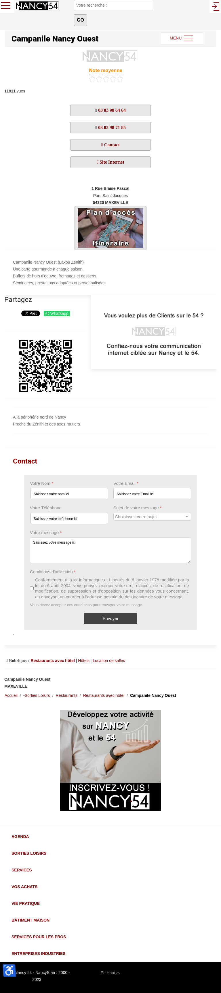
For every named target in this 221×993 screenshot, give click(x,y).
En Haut (111, 972)
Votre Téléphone (46, 508)
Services (22, 870)
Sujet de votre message (137, 508)
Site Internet (111, 162)
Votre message (46, 532)
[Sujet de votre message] (152, 517)
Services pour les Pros (39, 937)
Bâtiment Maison (30, 920)
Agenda (20, 836)
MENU (182, 38)
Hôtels (83, 660)
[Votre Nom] (69, 494)
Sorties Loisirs (29, 853)
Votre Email (125, 483)
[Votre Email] (152, 494)
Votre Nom (41, 483)
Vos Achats (24, 886)
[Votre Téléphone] (69, 518)
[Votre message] (110, 550)
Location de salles (109, 660)
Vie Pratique (26, 903)
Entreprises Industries (38, 953)
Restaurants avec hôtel (53, 660)
